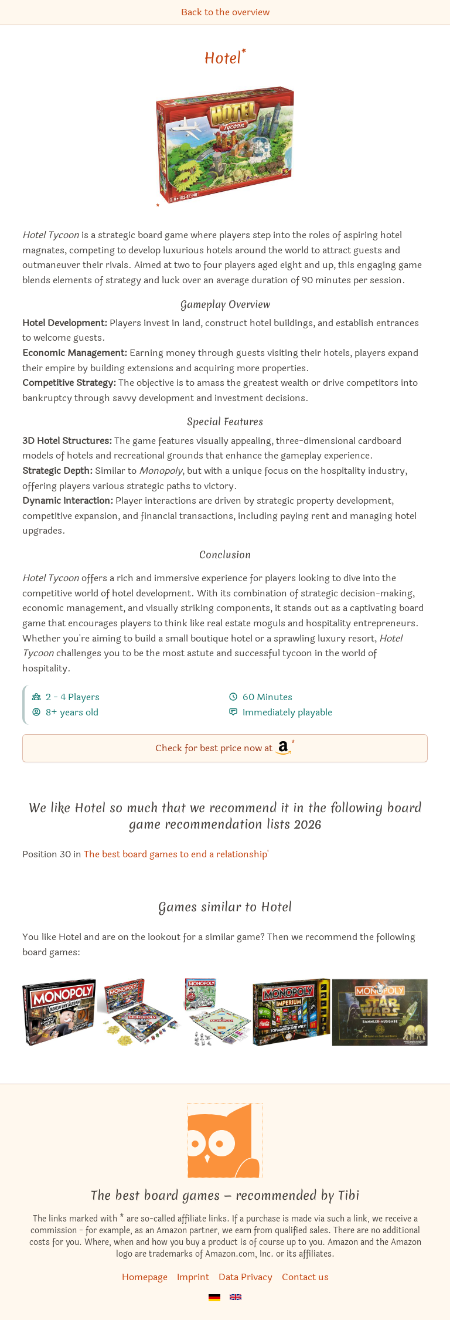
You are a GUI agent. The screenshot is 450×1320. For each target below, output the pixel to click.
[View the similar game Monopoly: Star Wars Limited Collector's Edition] (380, 1012)
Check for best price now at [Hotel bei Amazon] (225, 747)
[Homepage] (225, 1140)
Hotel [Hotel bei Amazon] (225, 58)
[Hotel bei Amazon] (225, 152)
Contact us (305, 1277)
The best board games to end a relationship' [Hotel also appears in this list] (176, 854)
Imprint (193, 1277)
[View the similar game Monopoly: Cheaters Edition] (59, 1012)
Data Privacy (245, 1277)
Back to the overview (225, 12)
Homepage (145, 1277)
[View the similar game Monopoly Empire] (291, 1012)
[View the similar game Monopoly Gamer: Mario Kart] (139, 1012)
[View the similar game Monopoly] (217, 1012)
